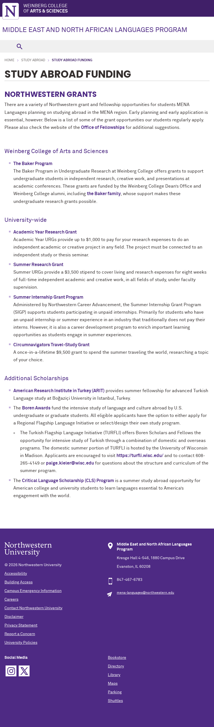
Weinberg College (118, 9)
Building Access (18, 582)
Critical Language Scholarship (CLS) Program (68, 480)
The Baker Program (32, 163)
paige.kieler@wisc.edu (70, 463)
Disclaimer (13, 617)
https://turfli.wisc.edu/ (139, 455)
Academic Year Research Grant (45, 232)
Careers (11, 599)
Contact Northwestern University (33, 608)
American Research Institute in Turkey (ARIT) (58, 391)
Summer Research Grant (38, 264)
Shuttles (115, 701)
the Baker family (104, 193)
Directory (116, 666)
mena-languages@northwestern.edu (145, 593)
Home (9, 60)
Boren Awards (36, 408)
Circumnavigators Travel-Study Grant (51, 345)
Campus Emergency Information (33, 591)
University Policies (20, 643)
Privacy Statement (20, 625)
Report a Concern (19, 634)
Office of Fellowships (103, 127)
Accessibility (15, 574)
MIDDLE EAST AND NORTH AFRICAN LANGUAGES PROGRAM (94, 30)
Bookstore (117, 658)
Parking (115, 692)
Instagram (11, 670)
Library (114, 675)
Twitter (24, 670)
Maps (113, 684)
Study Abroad (33, 60)
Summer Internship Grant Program (48, 297)
